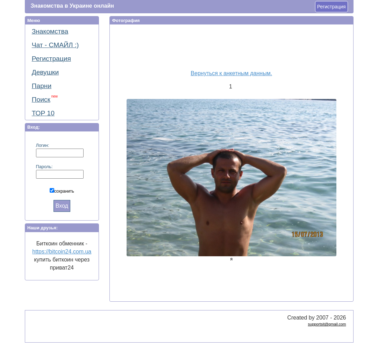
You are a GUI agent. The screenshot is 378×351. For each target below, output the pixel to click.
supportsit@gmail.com (327, 324)
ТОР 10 (43, 113)
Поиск (45, 98)
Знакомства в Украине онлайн (72, 6)
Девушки (45, 72)
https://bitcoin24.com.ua (61, 252)
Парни (41, 85)
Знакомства (50, 31)
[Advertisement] (228, 46)
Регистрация (331, 6)
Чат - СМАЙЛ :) (55, 45)
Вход (62, 206)
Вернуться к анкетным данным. (231, 73)
